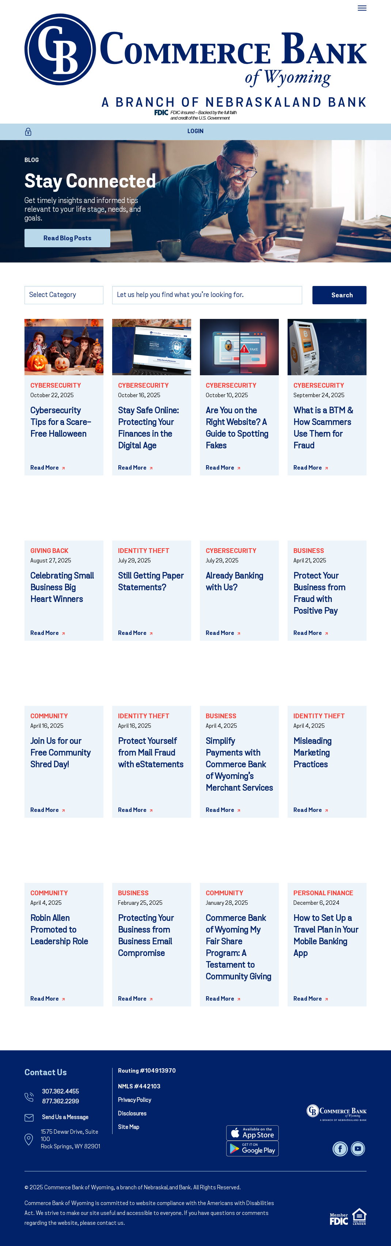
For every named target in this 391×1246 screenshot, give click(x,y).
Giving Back (49, 551)
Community (49, 716)
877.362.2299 (60, 1102)
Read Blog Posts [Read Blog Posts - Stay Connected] (67, 238)
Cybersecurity (55, 386)
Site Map (128, 1127)
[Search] (207, 295)
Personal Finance (323, 893)
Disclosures (132, 1114)
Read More (44, 468)
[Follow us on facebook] (341, 1148)
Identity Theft (144, 551)
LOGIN (195, 132)
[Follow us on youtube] (358, 1148)
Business (308, 551)
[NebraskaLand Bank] (337, 1112)
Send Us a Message (65, 1118)
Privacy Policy (134, 1100)
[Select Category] (63, 295)
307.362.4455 (60, 1092)
